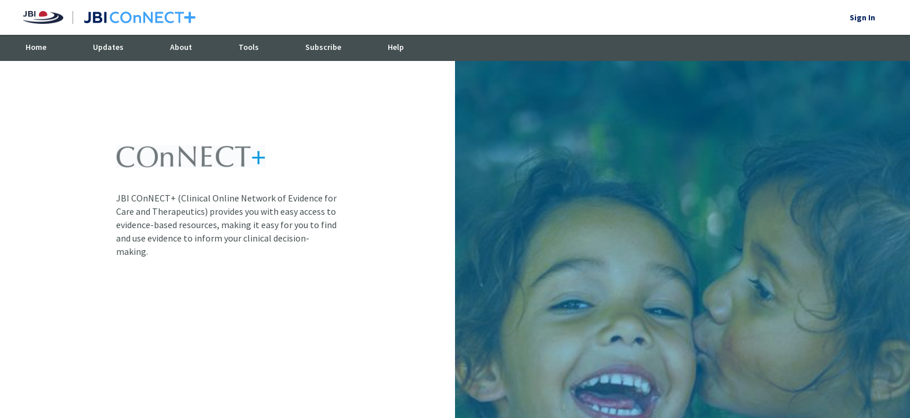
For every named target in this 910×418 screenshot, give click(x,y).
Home (36, 47)
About (181, 47)
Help (396, 47)
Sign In (862, 17)
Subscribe (323, 47)
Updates (108, 47)
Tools (249, 47)
